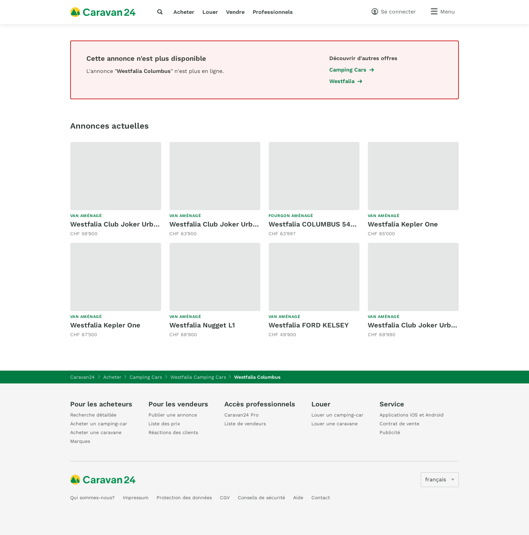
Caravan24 (82, 377)
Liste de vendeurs (245, 423)
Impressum (135, 497)
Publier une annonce (172, 415)
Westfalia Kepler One (403, 224)
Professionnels (273, 12)
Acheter (183, 12)
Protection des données (184, 497)
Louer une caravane (334, 423)
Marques (80, 441)
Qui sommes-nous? (92, 497)
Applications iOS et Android (412, 415)
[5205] (440, 479)
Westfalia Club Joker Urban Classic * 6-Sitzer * (248, 224)
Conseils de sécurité (261, 497)
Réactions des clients (173, 432)
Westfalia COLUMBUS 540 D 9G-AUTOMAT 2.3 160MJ (356, 224)
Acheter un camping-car (98, 423)
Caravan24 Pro (241, 415)
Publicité (390, 432)
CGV (225, 497)
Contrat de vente (399, 423)
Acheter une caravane (95, 432)
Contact (320, 497)
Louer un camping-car (337, 415)
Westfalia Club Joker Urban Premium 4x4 (436, 325)
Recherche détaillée (93, 415)
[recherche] (161, 11)
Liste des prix (164, 423)
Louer (210, 12)
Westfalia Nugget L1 (202, 325)
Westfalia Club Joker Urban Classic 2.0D (137, 224)
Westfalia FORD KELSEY (309, 325)
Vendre (235, 12)
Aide (298, 497)
